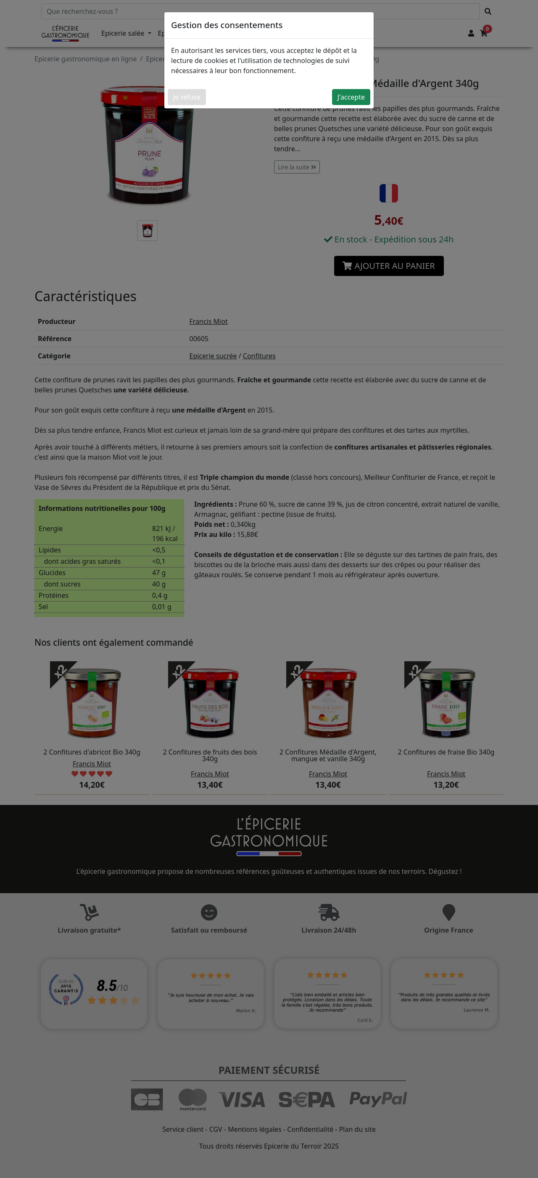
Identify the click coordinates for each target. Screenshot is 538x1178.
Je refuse (186, 97)
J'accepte (351, 97)
